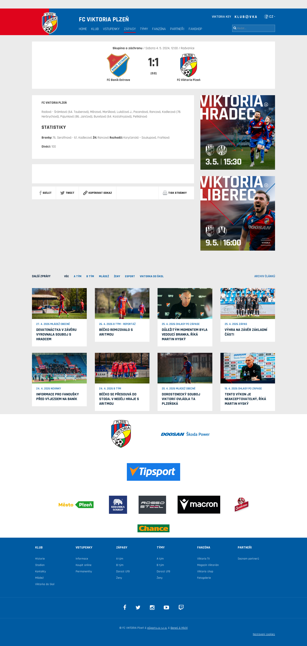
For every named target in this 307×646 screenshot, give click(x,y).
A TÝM (77, 276)
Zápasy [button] (130, 28)
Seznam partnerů (248, 559)
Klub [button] (95, 28)
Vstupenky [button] (111, 28)
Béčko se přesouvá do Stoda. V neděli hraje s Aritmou (119, 399)
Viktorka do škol (44, 584)
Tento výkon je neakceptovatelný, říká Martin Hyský (245, 399)
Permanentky (84, 571)
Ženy (117, 276)
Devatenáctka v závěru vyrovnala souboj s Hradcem (56, 334)
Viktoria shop (205, 571)
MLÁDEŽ (104, 276)
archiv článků (264, 276)
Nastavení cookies (264, 634)
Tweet (67, 193)
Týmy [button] (144, 28)
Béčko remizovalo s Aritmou (116, 332)
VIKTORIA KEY (221, 16)
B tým (119, 565)
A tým (119, 559)
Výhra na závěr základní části (246, 332)
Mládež (39, 578)
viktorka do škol (152, 276)
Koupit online (83, 565)
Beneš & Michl (179, 628)
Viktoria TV (203, 559)
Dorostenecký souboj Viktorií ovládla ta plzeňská (181, 399)
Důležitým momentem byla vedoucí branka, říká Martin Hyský (184, 334)
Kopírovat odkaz (97, 193)
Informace (82, 559)
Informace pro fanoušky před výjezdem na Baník (57, 396)
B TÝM (90, 276)
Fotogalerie (204, 578)
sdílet (45, 193)
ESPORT (130, 276)
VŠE (66, 276)
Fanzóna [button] (159, 28)
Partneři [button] (177, 28)
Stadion (40, 565)
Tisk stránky (175, 193)
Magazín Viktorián (208, 565)
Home (83, 28)
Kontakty (40, 571)
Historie (40, 559)
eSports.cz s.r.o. (157, 628)
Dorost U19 (123, 571)
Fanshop (195, 28)
